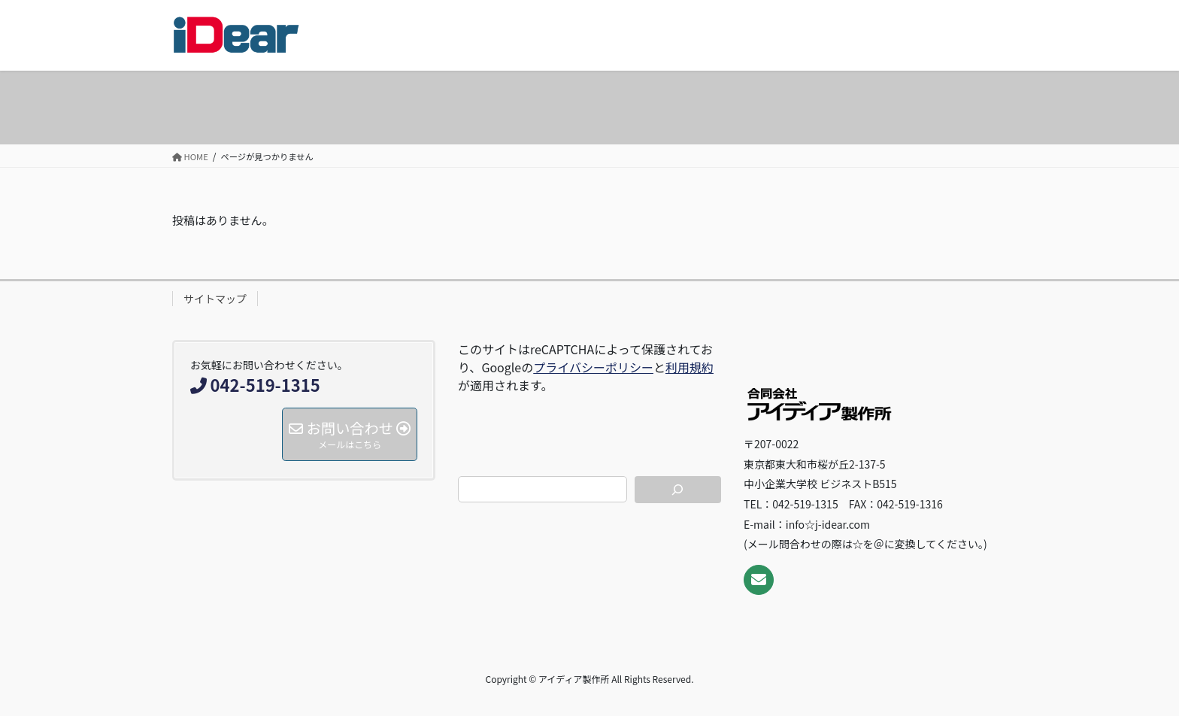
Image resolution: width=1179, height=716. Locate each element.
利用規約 (689, 367)
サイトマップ (215, 298)
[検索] (678, 489)
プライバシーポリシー (593, 367)
